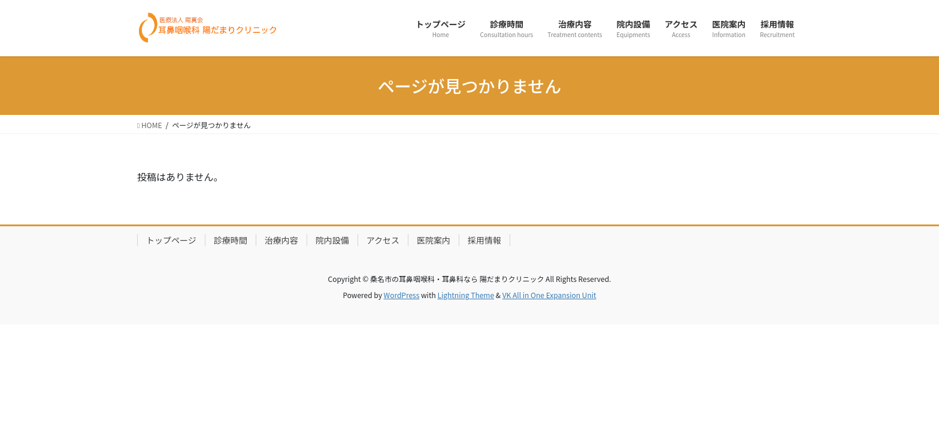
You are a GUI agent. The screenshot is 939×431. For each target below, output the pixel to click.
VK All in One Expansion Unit (549, 295)
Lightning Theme (465, 295)
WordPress (402, 295)
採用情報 (484, 240)
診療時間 (230, 240)
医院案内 (433, 240)
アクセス (382, 240)
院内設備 (332, 240)
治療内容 (281, 240)
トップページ (171, 240)
